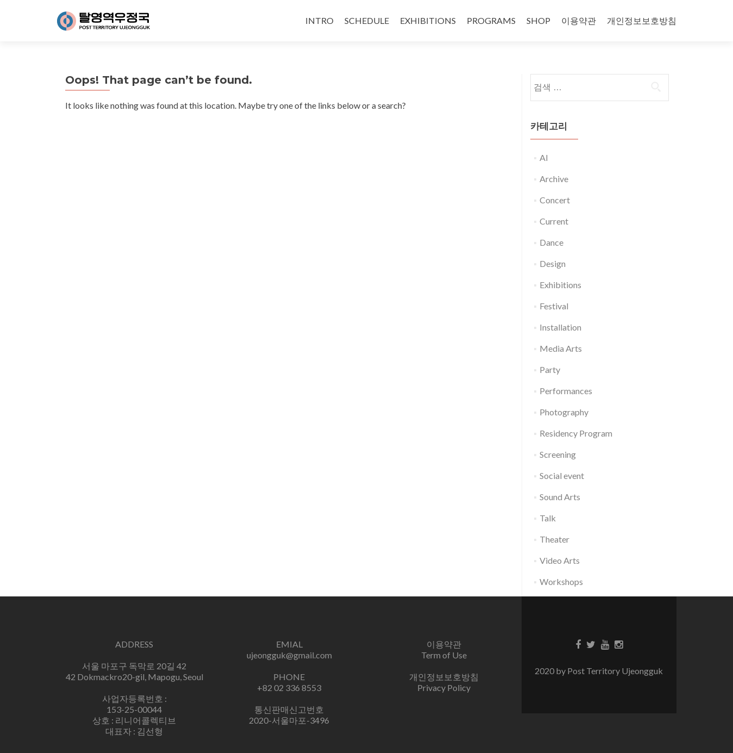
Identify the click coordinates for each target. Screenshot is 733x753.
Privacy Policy (444, 687)
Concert (555, 200)
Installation (560, 327)
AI (544, 157)
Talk (548, 518)
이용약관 (578, 20)
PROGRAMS (491, 20)
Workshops (561, 581)
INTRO (319, 20)
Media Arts (561, 348)
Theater (554, 539)
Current (554, 221)
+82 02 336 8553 (289, 687)
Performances (566, 390)
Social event (562, 475)
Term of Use (444, 655)
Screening (558, 454)
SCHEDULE (366, 20)
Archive (554, 178)
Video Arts (560, 560)
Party (550, 369)
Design (553, 263)
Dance (551, 242)
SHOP (538, 20)
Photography (564, 412)
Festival (554, 306)
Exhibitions (560, 284)
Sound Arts (560, 496)
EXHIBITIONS (428, 20)
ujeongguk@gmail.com (289, 655)
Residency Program (576, 433)
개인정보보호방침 (641, 20)
